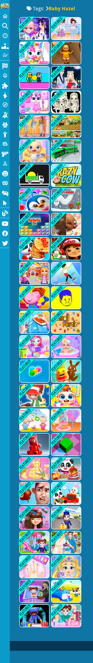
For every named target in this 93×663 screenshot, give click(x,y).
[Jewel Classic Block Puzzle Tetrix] (34, 224)
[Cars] (5, 144)
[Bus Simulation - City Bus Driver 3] (65, 150)
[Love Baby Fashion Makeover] (65, 566)
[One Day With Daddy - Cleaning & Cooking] (34, 493)
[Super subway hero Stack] (65, 248)
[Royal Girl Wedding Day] (65, 542)
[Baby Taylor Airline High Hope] (65, 517)
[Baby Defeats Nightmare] (34, 591)
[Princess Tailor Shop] (34, 468)
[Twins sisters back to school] (34, 273)
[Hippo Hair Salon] (34, 297)
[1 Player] (5, 163)
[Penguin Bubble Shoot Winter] (34, 199)
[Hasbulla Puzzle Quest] (65, 297)
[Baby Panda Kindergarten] (65, 493)
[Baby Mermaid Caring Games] (34, 346)
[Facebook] (5, 233)
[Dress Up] (5, 95)
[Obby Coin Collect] (34, 77)
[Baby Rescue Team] (65, 591)
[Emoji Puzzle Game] (65, 322)
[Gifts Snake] (65, 199)
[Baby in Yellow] (65, 53)
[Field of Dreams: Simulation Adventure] (65, 126)
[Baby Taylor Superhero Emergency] (65, 615)
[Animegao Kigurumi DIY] (34, 28)
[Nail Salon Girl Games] (34, 566)
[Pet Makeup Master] (65, 224)
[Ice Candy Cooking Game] (65, 371)
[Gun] (5, 154)
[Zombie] (5, 124)
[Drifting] (5, 193)
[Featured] (5, 55)
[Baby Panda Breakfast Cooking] (65, 468)
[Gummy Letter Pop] (34, 444)
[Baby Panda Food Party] (34, 248)
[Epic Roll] (65, 444)
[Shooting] (5, 114)
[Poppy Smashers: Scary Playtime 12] (34, 615)
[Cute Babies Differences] (34, 420)
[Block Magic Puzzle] (34, 371)
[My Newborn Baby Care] (34, 150)
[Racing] (5, 65)
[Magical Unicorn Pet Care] (34, 53)
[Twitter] (5, 243)
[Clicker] (5, 202)
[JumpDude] (34, 395)
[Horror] (5, 173)
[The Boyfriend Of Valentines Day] (65, 77)
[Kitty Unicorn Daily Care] (34, 102)
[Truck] (5, 183)
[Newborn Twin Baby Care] (65, 346)
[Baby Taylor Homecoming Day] (34, 542)
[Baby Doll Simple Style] (65, 102)
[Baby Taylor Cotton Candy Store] (65, 420)
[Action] (5, 75)
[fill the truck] (34, 175)
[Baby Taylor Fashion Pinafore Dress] (65, 28)
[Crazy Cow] (65, 175)
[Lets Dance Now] (65, 273)
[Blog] (5, 213)
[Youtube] (5, 223)
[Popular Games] (5, 45)
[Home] (5, 16)
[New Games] (5, 36)
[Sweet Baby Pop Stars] (34, 517)
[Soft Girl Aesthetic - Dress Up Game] (34, 126)
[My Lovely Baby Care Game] (65, 395)
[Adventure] (5, 105)
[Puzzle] (5, 85)
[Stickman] (5, 134)
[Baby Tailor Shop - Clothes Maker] (34, 322)
